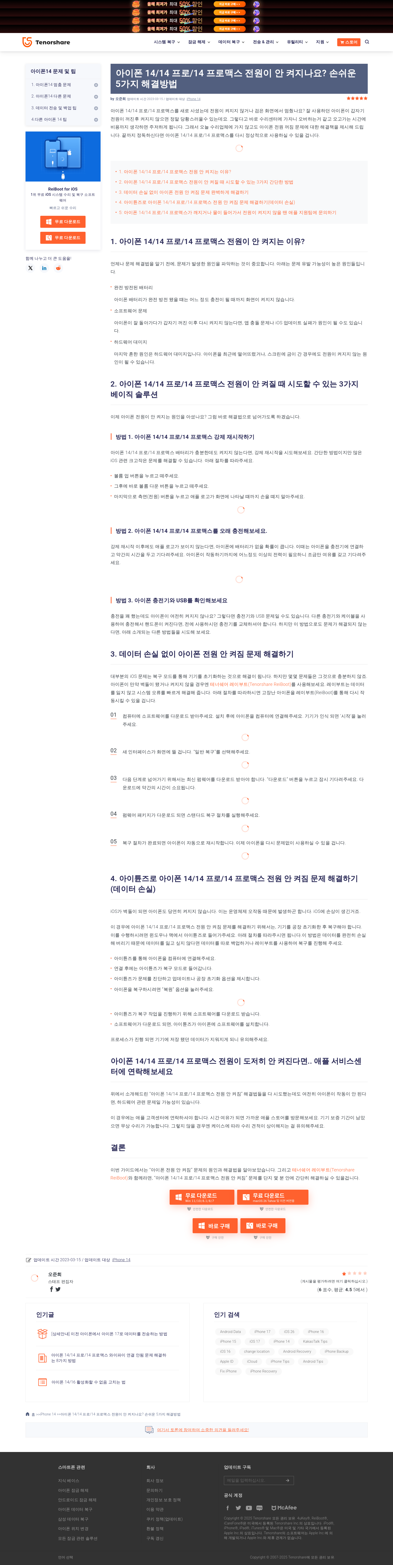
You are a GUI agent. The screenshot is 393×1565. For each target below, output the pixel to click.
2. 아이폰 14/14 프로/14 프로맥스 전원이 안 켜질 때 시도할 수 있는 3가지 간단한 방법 (206, 182)
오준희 (120, 99)
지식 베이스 (69, 1480)
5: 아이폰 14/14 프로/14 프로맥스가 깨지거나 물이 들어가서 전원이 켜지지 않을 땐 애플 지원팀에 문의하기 (228, 212)
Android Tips (313, 1361)
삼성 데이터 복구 (73, 1519)
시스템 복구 (164, 42)
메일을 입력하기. (259, 1480)
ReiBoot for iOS (63, 189)
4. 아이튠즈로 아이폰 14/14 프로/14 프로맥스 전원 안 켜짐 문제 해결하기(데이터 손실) (207, 202)
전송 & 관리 (263, 42)
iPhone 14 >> (50, 1414)
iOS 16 (225, 1351)
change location (257, 1351)
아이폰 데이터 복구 (75, 1509)
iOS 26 (289, 1332)
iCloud (252, 1361)
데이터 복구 (229, 42)
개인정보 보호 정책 (163, 1499)
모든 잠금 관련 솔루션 (78, 1538)
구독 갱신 (155, 1538)
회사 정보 (155, 1480)
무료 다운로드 (62, 221)
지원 (320, 42)
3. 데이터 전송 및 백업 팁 (54, 108)
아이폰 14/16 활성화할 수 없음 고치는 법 (89, 1382)
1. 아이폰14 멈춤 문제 (51, 84)
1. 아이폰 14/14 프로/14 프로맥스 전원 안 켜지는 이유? (175, 171)
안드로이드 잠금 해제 (77, 1499)
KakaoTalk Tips (315, 1341)
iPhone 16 (316, 1332)
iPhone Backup (336, 1351)
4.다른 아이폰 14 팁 (49, 119)
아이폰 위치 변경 (73, 1528)
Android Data (230, 1332)
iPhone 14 (193, 99)
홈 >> (33, 1414)
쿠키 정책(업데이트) (164, 1519)
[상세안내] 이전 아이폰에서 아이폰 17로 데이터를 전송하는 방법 (110, 1333)
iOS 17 (255, 1341)
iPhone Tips (280, 1361)
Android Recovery (297, 1351)
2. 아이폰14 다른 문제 (51, 96)
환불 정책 (155, 1528)
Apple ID (226, 1361)
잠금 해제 (196, 42)
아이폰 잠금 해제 (73, 1490)
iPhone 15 (228, 1341)
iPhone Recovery (263, 1371)
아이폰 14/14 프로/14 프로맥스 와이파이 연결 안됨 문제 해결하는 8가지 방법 (109, 1358)
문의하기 (154, 1490)
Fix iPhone (228, 1371)
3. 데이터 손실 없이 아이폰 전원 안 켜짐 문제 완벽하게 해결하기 (184, 192)
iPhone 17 (262, 1332)
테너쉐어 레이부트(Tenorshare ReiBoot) (250, 684)
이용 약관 (155, 1509)
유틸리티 (295, 42)
